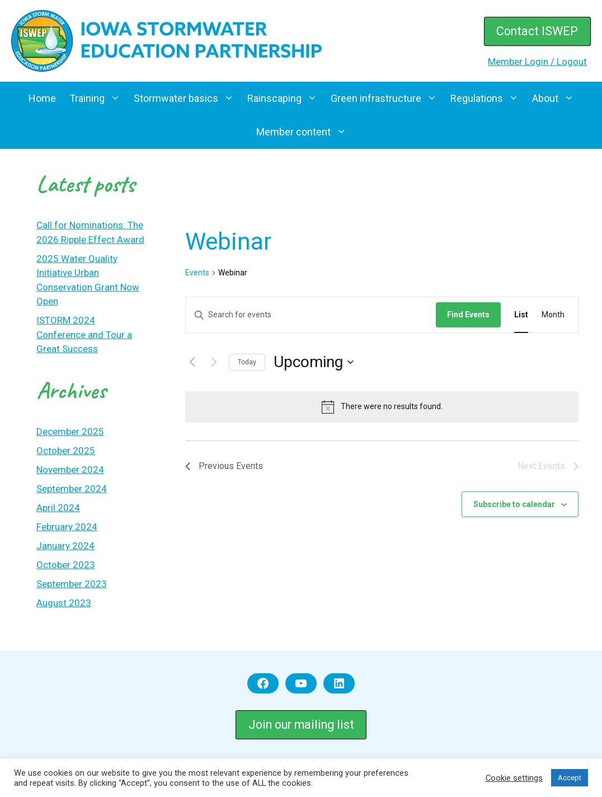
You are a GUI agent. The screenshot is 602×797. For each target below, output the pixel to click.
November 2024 (70, 469)
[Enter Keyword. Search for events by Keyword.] (311, 314)
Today (247, 362)
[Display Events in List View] (521, 314)
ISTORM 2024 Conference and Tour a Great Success (84, 334)
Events (197, 272)
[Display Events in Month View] (553, 314)
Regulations (487, 98)
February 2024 (66, 526)
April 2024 (58, 507)
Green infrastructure (387, 98)
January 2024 (65, 545)
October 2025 (65, 450)
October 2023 (65, 564)
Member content (304, 132)
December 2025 (70, 431)
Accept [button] (569, 777)
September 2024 (71, 488)
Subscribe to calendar (514, 504)
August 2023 (63, 602)
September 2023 (71, 583)
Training (98, 98)
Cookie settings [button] (514, 778)
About (556, 98)
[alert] (382, 407)
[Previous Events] (192, 362)
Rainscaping (285, 98)
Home (42, 98)
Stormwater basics (187, 98)
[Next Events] (213, 362)
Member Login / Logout (537, 61)
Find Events (468, 314)
